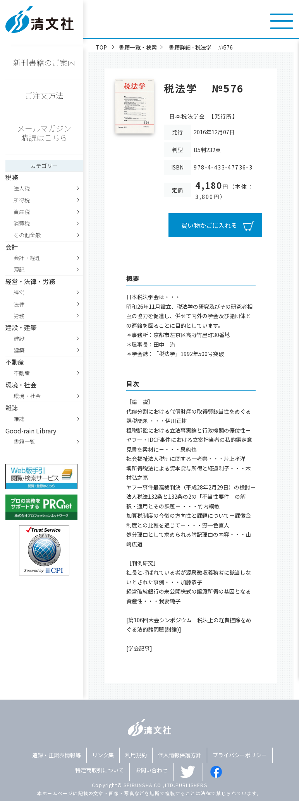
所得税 (22, 200)
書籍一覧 (24, 441)
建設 (19, 338)
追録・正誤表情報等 (56, 755)
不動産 (22, 373)
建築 (19, 350)
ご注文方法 (44, 95)
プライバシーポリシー (240, 755)
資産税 (22, 212)
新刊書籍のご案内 (44, 62)
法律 (19, 304)
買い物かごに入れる (209, 225)
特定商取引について (99, 770)
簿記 (19, 269)
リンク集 (103, 755)
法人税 (22, 188)
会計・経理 (27, 258)
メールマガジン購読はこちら (44, 133)
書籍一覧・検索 (138, 47)
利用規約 (136, 755)
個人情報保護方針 (179, 755)
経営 (19, 292)
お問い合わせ (151, 770)
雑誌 (19, 419)
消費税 (22, 223)
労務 (19, 316)
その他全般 (27, 235)
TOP (101, 47)
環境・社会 (27, 396)
